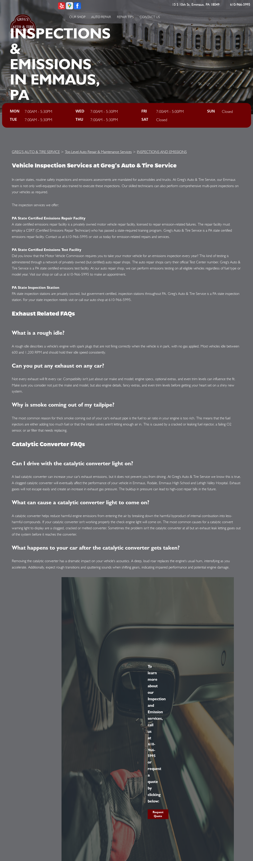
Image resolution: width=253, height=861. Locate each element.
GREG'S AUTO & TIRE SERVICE (36, 152)
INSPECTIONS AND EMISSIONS (162, 152)
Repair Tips (125, 17)
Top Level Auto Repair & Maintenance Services (98, 152)
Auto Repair (101, 17)
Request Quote (158, 814)
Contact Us (150, 17)
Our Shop (77, 17)
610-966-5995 (240, 5)
